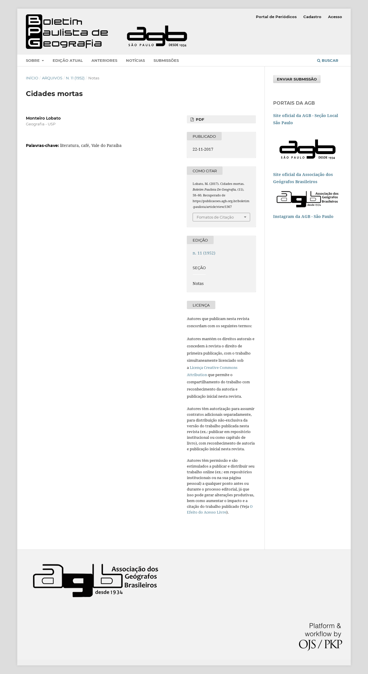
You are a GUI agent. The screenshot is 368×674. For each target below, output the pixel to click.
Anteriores (104, 60)
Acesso (335, 16)
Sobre (33, 60)
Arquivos (52, 78)
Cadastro (312, 16)
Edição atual (68, 60)
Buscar (327, 60)
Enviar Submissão (297, 79)
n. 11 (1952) (75, 78)
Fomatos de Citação (215, 217)
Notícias (135, 60)
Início (32, 78)
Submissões (166, 60)
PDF (199, 119)
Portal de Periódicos (276, 16)
